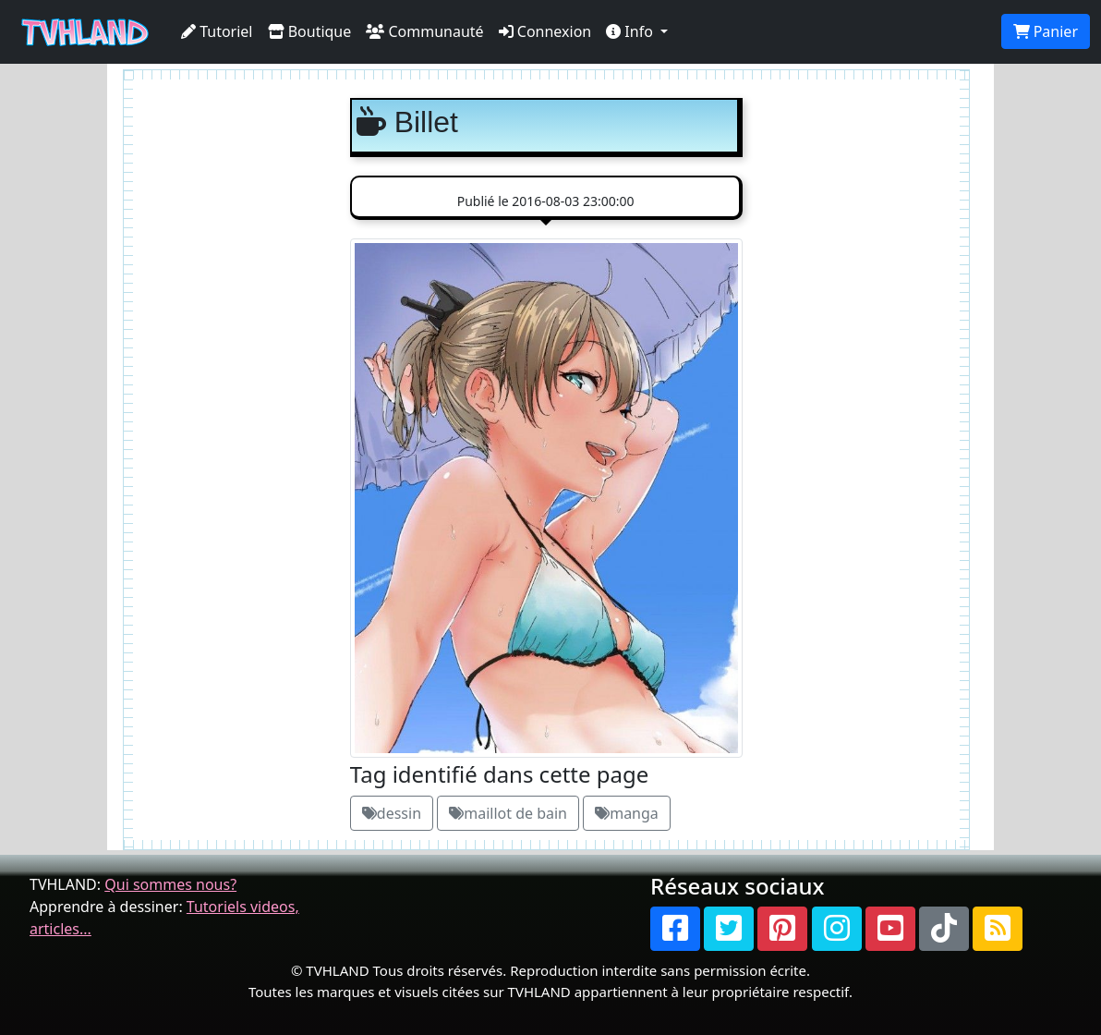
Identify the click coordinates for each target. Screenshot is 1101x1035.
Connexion (545, 31)
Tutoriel (217, 31)
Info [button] (631, 31)
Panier (1045, 31)
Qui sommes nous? (170, 884)
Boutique (310, 31)
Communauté (424, 31)
